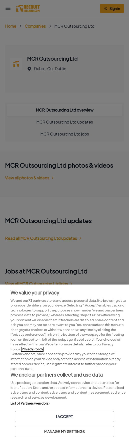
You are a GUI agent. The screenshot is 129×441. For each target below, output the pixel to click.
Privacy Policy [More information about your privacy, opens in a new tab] (32, 349)
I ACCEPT (64, 416)
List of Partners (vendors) (30, 403)
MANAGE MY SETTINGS (64, 431)
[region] (64, 363)
